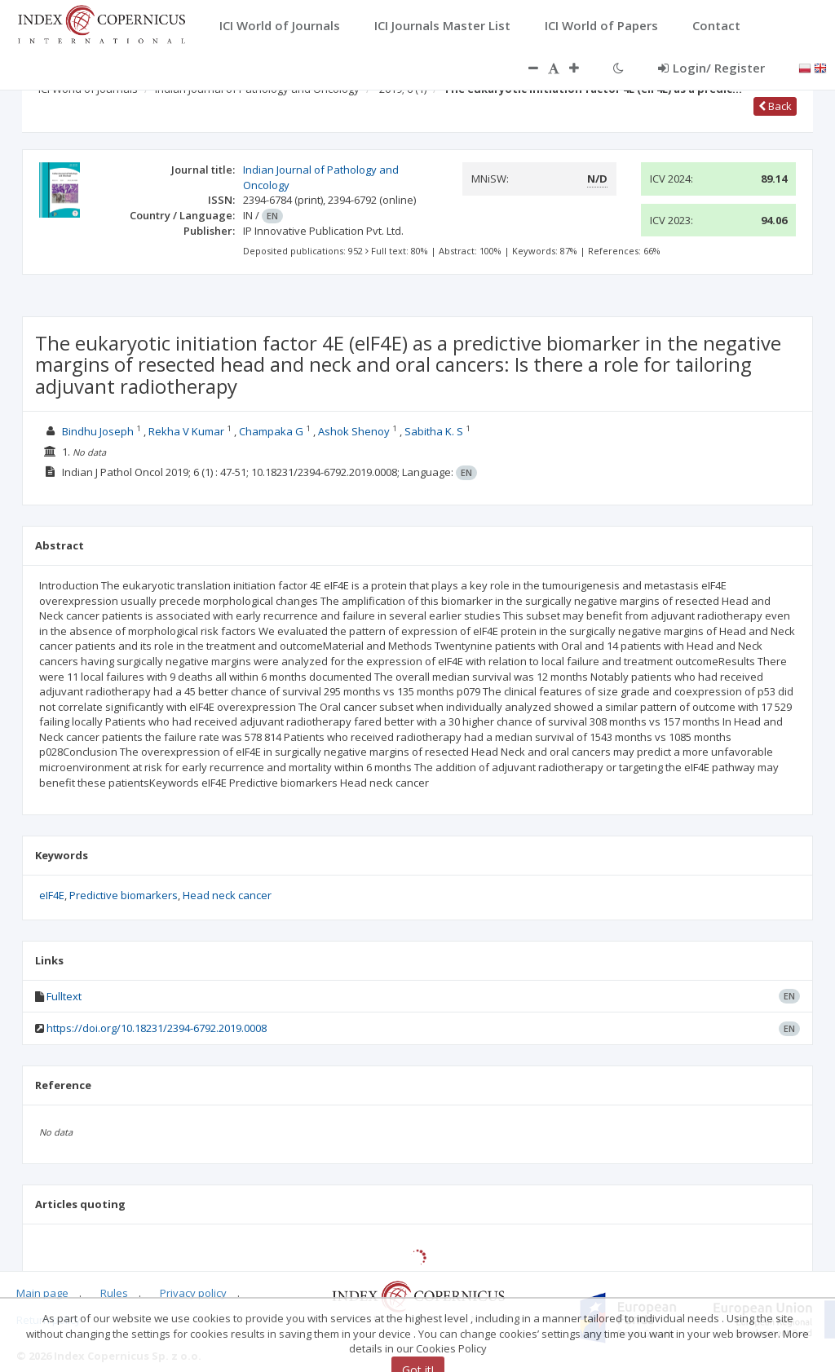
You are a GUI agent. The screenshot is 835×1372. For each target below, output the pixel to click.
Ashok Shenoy (354, 431)
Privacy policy (193, 1293)
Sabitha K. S (433, 431)
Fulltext (64, 996)
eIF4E (51, 895)
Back (775, 106)
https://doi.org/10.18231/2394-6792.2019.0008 (156, 1028)
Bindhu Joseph (98, 431)
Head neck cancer (227, 895)
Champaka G (271, 431)
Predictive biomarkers (123, 895)
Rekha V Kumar (186, 431)
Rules (114, 1293)
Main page (42, 1293)
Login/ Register (711, 68)
